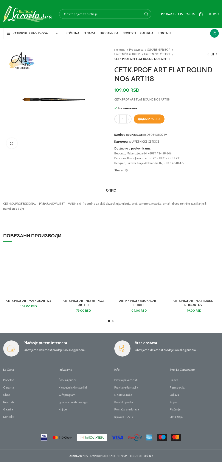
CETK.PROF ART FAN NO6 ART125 (28, 301)
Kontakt (8, 417)
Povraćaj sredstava (126, 409)
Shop (7, 395)
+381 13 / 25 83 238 (168, 158)
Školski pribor (67, 380)
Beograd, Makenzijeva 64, (130, 153)
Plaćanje (175, 409)
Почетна (120, 49)
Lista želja (176, 417)
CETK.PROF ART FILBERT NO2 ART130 (83, 303)
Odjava (174, 395)
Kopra (173, 402)
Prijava (174, 380)
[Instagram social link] (214, 33)
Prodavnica (136, 49)
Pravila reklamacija (126, 387)
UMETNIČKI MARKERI (127, 54)
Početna (8, 380)
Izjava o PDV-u (124, 417)
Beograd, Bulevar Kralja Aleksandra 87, (138, 163)
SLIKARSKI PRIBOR (159, 49)
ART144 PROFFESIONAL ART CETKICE (138, 303)
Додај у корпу (149, 118)
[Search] (105, 14)
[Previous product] (208, 54)
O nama (8, 387)
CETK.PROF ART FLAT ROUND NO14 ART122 (193, 303)
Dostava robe (123, 395)
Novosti (8, 402)
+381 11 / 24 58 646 (160, 153)
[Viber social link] (127, 170)
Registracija (177, 387)
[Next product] (216, 54)
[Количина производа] (123, 119)
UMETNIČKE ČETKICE (157, 54)
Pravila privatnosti (126, 380)
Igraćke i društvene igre (73, 402)
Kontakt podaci (124, 402)
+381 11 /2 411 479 (173, 163)
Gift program (67, 395)
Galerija (8, 409)
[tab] (111, 188)
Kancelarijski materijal (73, 387)
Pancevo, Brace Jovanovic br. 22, (135, 158)
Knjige (63, 409)
